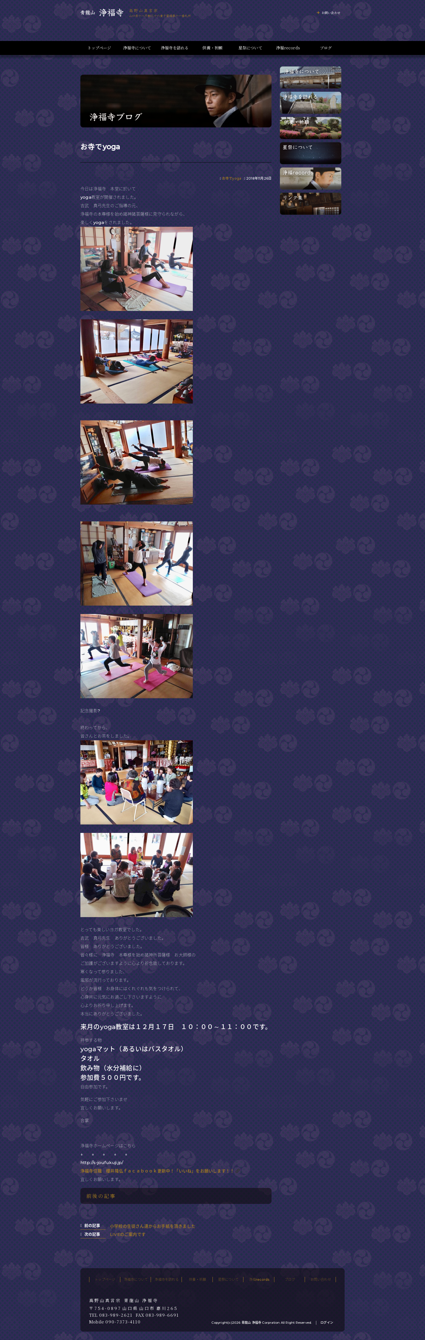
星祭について (250, 47)
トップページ (99, 47)
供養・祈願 (212, 47)
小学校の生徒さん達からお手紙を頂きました (152, 1226)
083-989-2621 (116, 1315)
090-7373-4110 (123, 1321)
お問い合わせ (331, 12)
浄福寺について (137, 47)
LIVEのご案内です (128, 1234)
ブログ (326, 47)
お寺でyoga (231, 178)
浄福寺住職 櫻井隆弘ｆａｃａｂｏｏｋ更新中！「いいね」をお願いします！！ (157, 1171)
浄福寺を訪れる (175, 47)
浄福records (288, 47)
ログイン (326, 1323)
